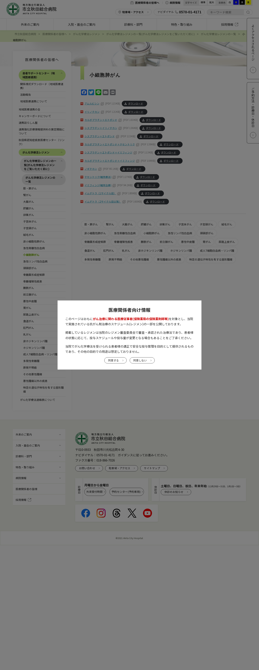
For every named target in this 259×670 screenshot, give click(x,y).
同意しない (140, 360)
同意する (113, 360)
